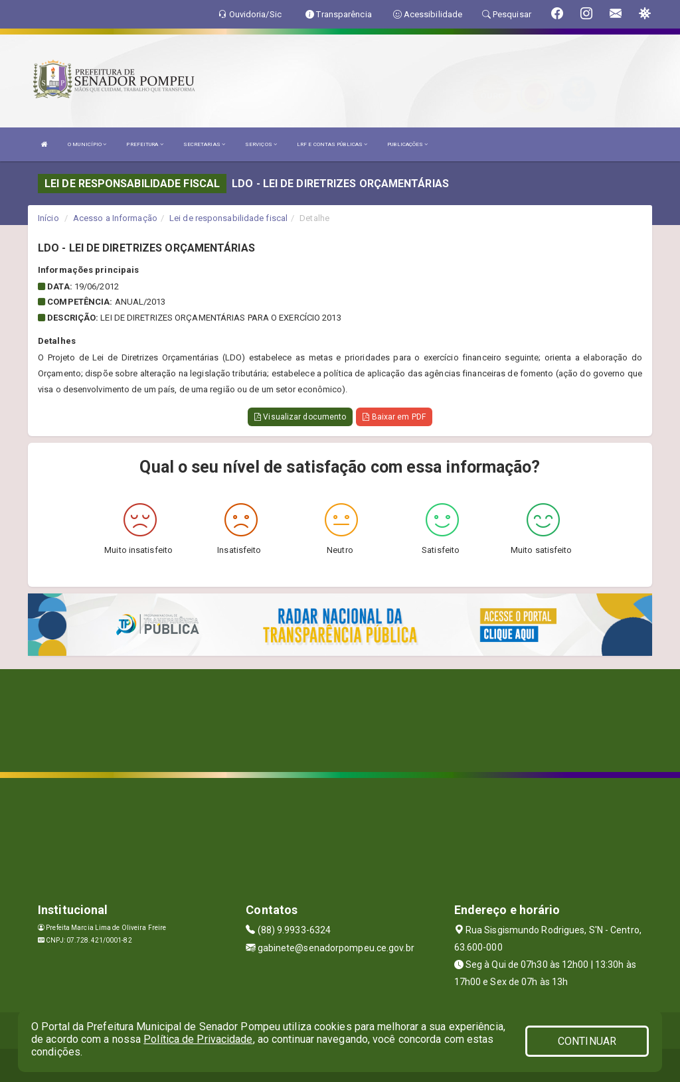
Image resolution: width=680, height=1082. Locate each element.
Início (48, 218)
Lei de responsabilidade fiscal (228, 218)
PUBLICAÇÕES (407, 144)
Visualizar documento (300, 417)
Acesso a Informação (115, 218)
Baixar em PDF (394, 417)
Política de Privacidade (197, 1039)
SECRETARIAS (204, 144)
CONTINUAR (587, 1041)
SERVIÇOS (261, 144)
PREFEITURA (144, 144)
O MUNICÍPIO (87, 144)
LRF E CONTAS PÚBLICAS (332, 144)
